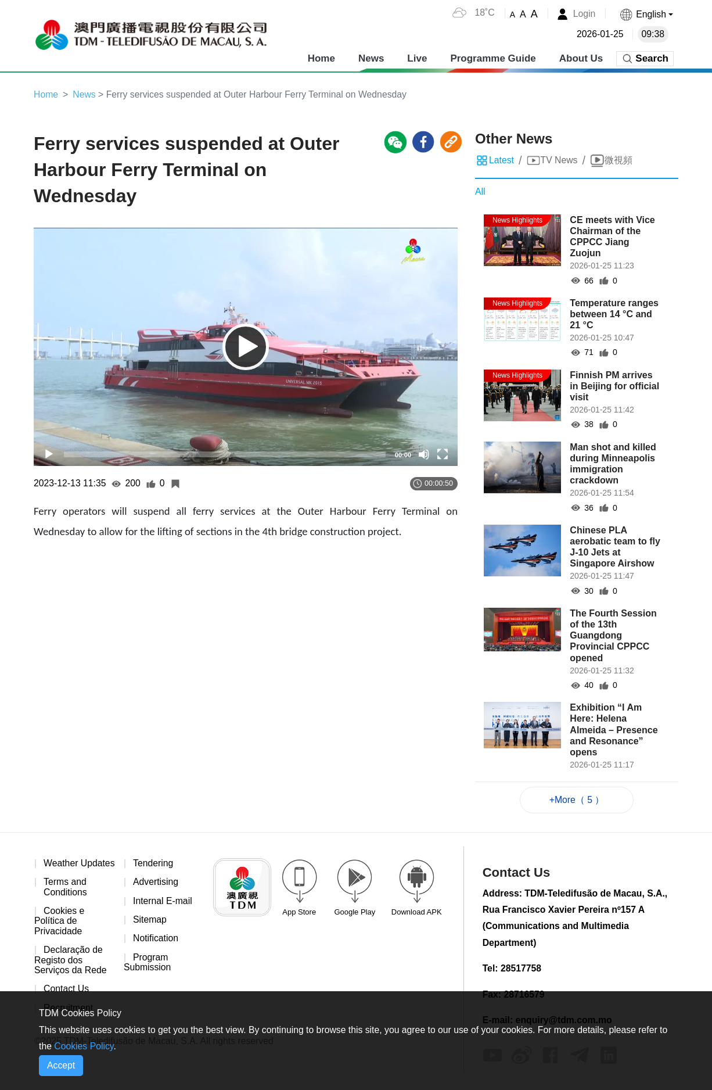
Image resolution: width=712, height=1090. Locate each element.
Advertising (156, 883)
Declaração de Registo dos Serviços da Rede (70, 971)
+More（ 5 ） (577, 800)
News (371, 57)
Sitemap (150, 921)
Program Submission (148, 963)
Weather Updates (56, 869)
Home (321, 57)
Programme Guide (492, 57)
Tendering (153, 864)
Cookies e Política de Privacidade (59, 932)
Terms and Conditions (66, 898)
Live (417, 57)
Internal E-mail (163, 901)
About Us (581, 57)
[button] (646, 14)
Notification (156, 940)
